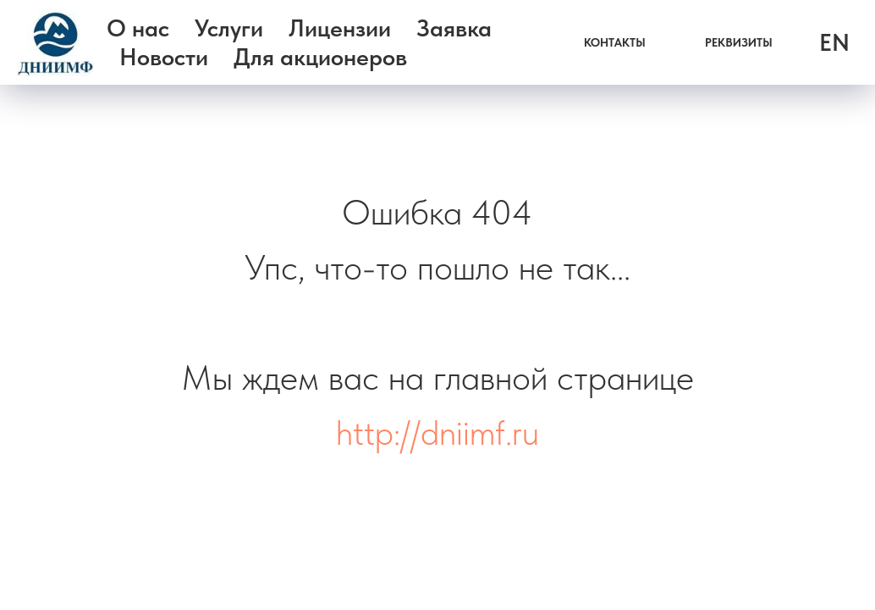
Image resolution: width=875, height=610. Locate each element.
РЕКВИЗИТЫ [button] (739, 42)
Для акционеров (320, 56)
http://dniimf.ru (437, 432)
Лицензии (340, 28)
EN (834, 42)
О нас (138, 28)
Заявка (454, 28)
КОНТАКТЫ (615, 42)
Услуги (229, 28)
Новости (163, 56)
